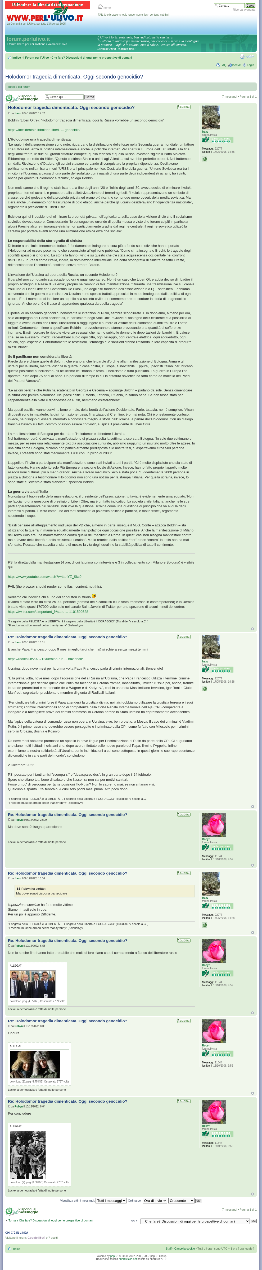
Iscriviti (236, 65)
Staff (168, 1248)
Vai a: (134, 1221)
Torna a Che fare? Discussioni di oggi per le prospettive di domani (50, 1220)
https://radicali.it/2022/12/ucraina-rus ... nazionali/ (45, 659)
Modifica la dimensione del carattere (250, 56)
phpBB (114, 1256)
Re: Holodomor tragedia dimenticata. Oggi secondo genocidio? (67, 637)
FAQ (223, 65)
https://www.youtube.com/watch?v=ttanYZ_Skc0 (45, 577)
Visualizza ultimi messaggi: (93, 1200)
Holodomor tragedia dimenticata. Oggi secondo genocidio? (74, 77)
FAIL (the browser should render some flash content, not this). (134, 14)
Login (250, 65)
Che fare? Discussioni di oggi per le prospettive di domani (92, 57)
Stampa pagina (242, 56)
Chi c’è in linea (16, 1232)
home (104, 7)
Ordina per (147, 1200)
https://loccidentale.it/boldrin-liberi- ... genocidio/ (44, 130)
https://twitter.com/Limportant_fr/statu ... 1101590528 (48, 612)
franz (18, 113)
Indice (16, 57)
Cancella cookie (184, 1248)
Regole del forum (19, 86)
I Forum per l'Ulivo (36, 57)
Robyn (19, 819)
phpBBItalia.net (128, 1259)
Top (252, 628)
